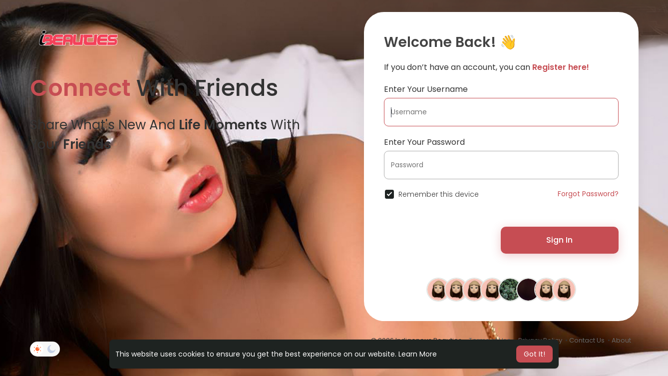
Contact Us (587, 340)
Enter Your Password (424, 142)
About (621, 340)
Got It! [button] (534, 354)
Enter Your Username (426, 89)
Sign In (559, 240)
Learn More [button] (417, 354)
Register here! (560, 67)
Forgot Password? (588, 194)
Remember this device (438, 194)
